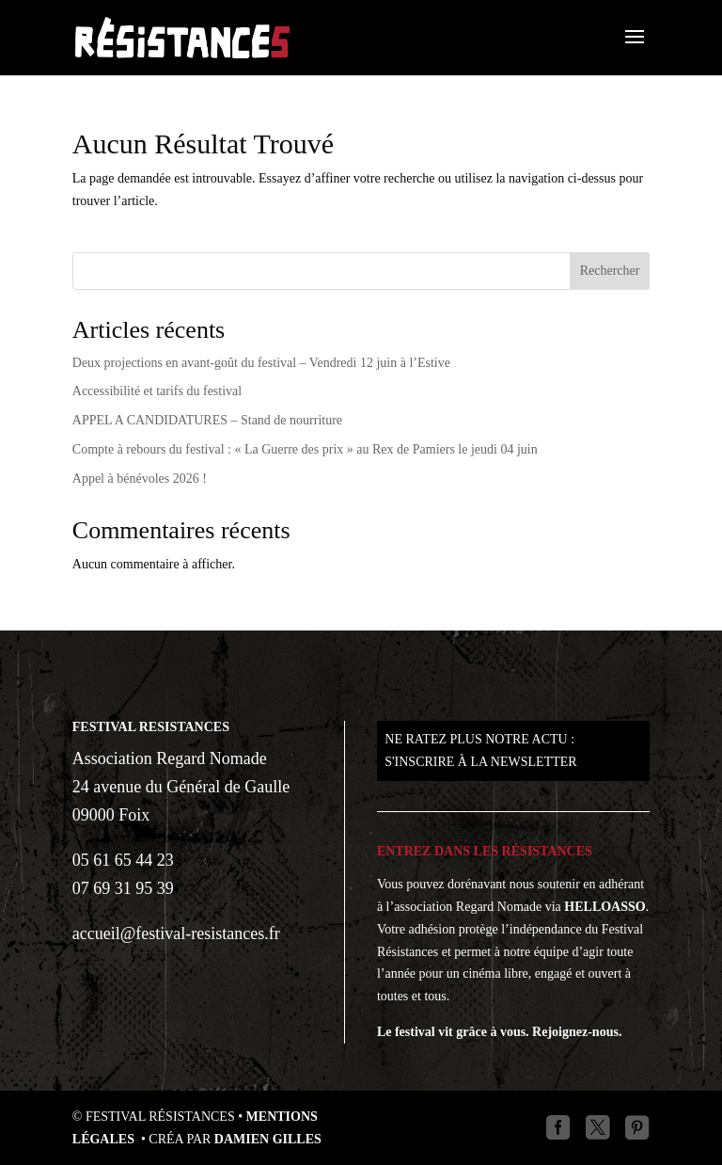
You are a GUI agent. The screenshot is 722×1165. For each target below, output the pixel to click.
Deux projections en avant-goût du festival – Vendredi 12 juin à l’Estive (261, 363)
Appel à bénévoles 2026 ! (139, 478)
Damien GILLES (268, 1139)
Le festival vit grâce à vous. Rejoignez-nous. (499, 1032)
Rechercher (610, 270)
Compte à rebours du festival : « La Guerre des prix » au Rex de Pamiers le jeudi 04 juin (305, 449)
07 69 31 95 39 (123, 888)
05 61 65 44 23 (123, 860)
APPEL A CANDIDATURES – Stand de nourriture (207, 420)
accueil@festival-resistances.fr (176, 933)
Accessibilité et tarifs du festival (157, 391)
